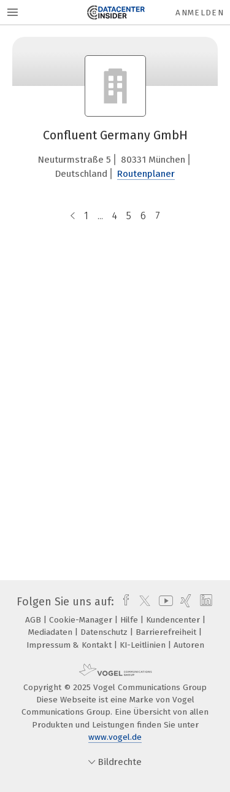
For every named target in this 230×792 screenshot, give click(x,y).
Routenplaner (146, 173)
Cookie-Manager (82, 620)
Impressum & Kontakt (70, 645)
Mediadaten (51, 632)
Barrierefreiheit (167, 632)
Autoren (189, 645)
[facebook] (123, 601)
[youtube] (164, 601)
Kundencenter (174, 620)
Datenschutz (105, 632)
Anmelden (199, 12)
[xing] (184, 601)
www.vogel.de (115, 737)
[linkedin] (204, 601)
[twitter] (141, 601)
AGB (34, 620)
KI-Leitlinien (144, 645)
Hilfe (130, 620)
